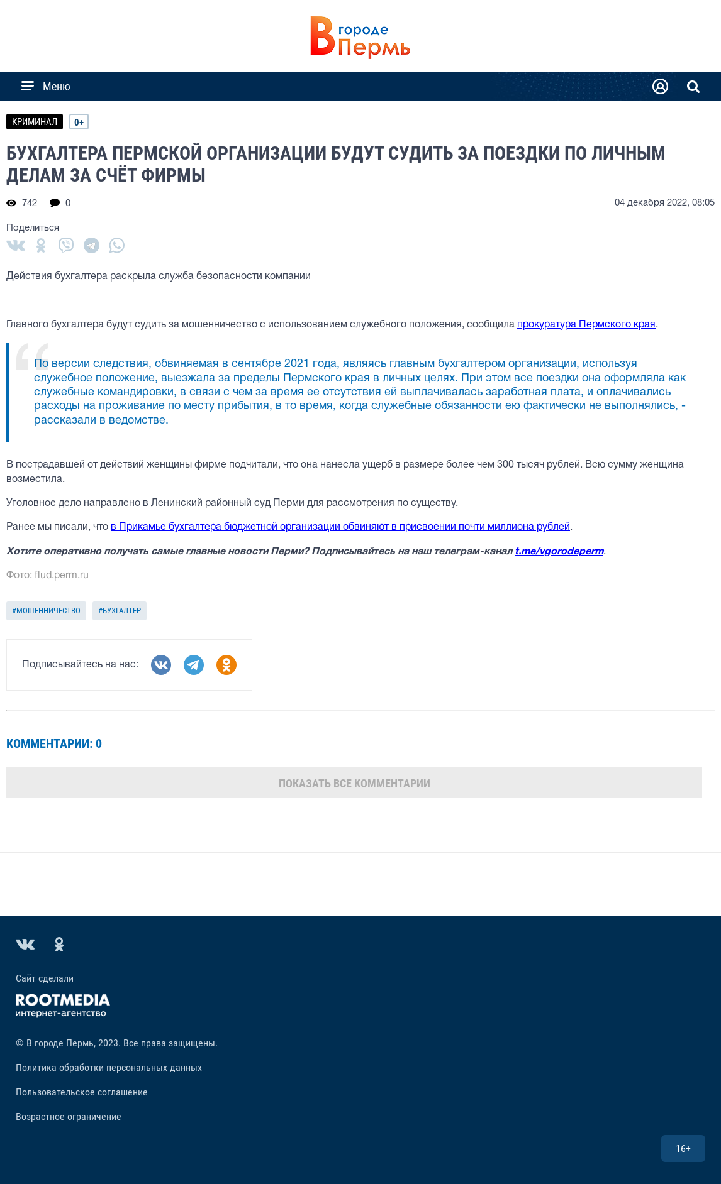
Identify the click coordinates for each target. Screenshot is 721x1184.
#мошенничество (46, 610)
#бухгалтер (119, 610)
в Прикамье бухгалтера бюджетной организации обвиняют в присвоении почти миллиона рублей (340, 527)
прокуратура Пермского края (586, 325)
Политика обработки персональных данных (109, 1067)
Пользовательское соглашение (82, 1092)
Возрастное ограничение (68, 1116)
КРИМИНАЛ (34, 122)
